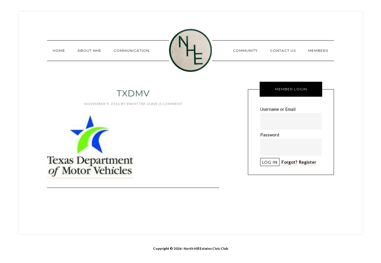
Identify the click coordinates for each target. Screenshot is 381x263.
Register (307, 162)
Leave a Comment (164, 104)
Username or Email (278, 109)
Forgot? (289, 162)
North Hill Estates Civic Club (190, 50)
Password (269, 134)
